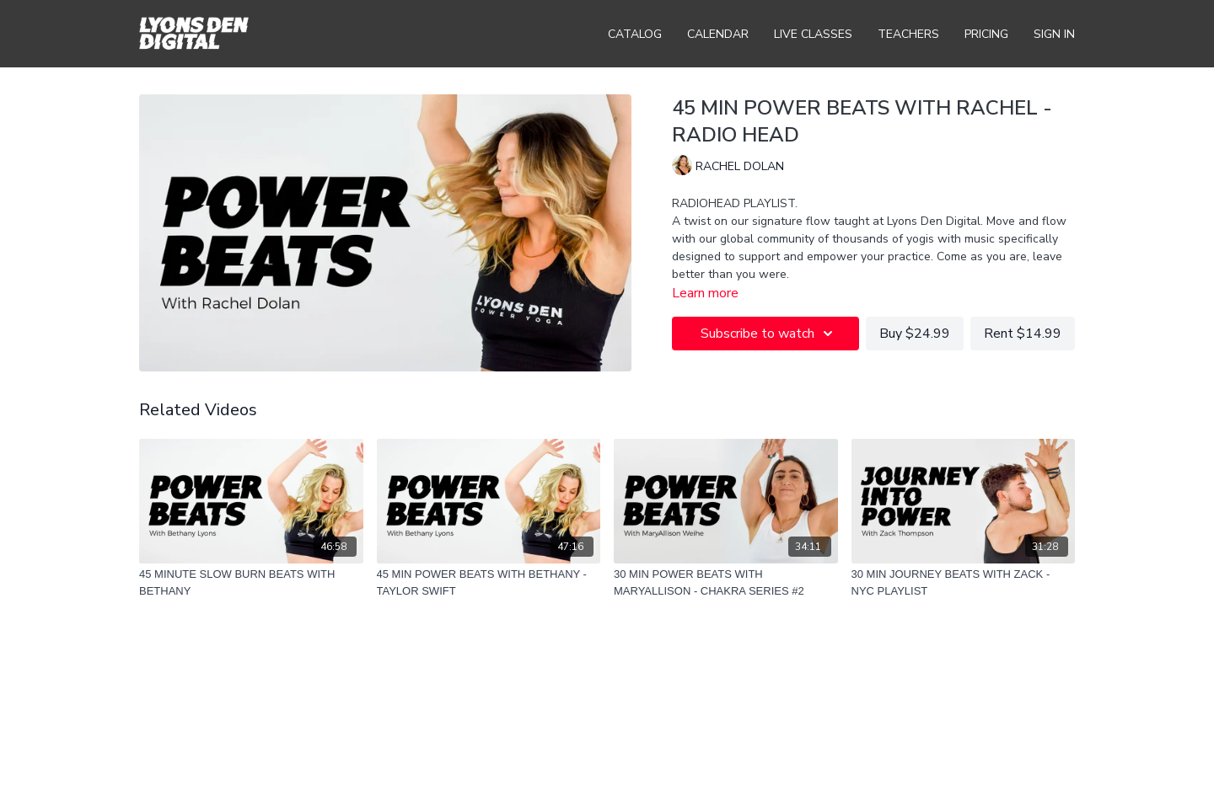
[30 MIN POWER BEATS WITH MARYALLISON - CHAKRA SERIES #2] (726, 582)
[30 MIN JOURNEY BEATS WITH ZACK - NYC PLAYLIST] (963, 582)
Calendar (718, 34)
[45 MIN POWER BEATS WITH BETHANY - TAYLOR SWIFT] (489, 582)
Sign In (1054, 34)
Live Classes (813, 34)
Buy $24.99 (914, 333)
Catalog (635, 34)
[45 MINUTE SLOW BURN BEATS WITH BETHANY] (251, 582)
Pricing (986, 34)
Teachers (908, 34)
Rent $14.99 (1022, 333)
